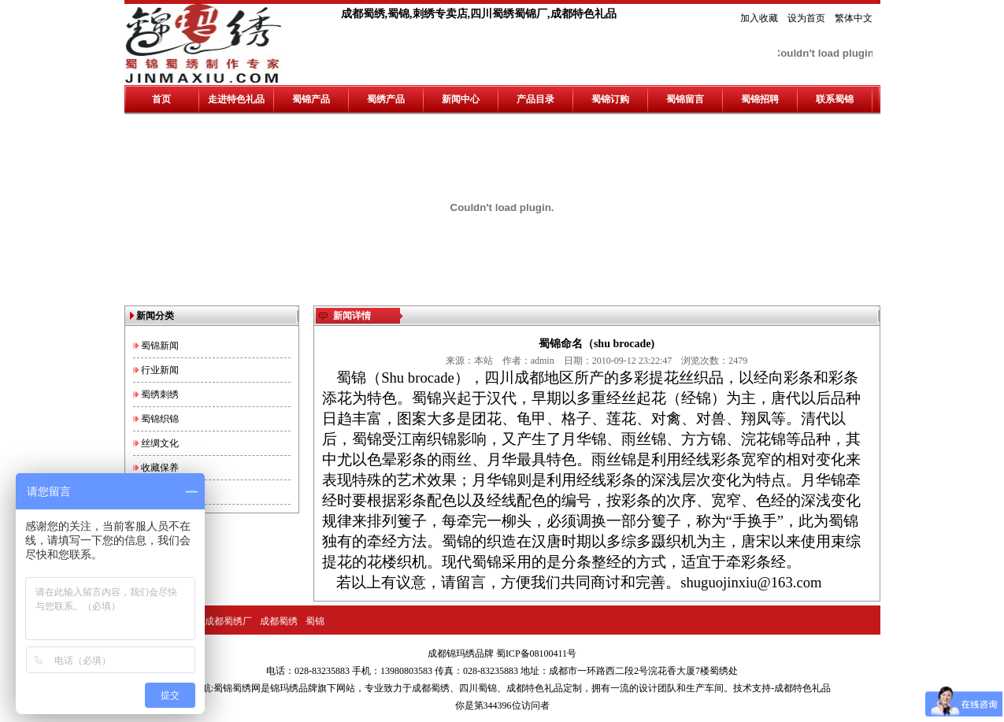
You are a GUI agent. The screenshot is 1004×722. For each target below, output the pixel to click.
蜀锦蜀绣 (232, 688)
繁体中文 (853, 18)
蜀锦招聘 (760, 99)
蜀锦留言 (685, 99)
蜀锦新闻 (160, 345)
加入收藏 (759, 18)
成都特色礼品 (534, 688)
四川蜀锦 (478, 688)
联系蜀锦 (835, 99)
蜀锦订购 (610, 99)
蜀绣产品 (386, 99)
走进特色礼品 (236, 99)
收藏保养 (160, 467)
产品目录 (535, 99)
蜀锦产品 (311, 99)
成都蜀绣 (279, 621)
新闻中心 (461, 99)
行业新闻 (160, 370)
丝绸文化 (160, 443)
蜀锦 (315, 621)
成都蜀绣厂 (228, 621)
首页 (161, 99)
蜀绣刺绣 (160, 394)
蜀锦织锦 (160, 418)
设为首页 (806, 18)
